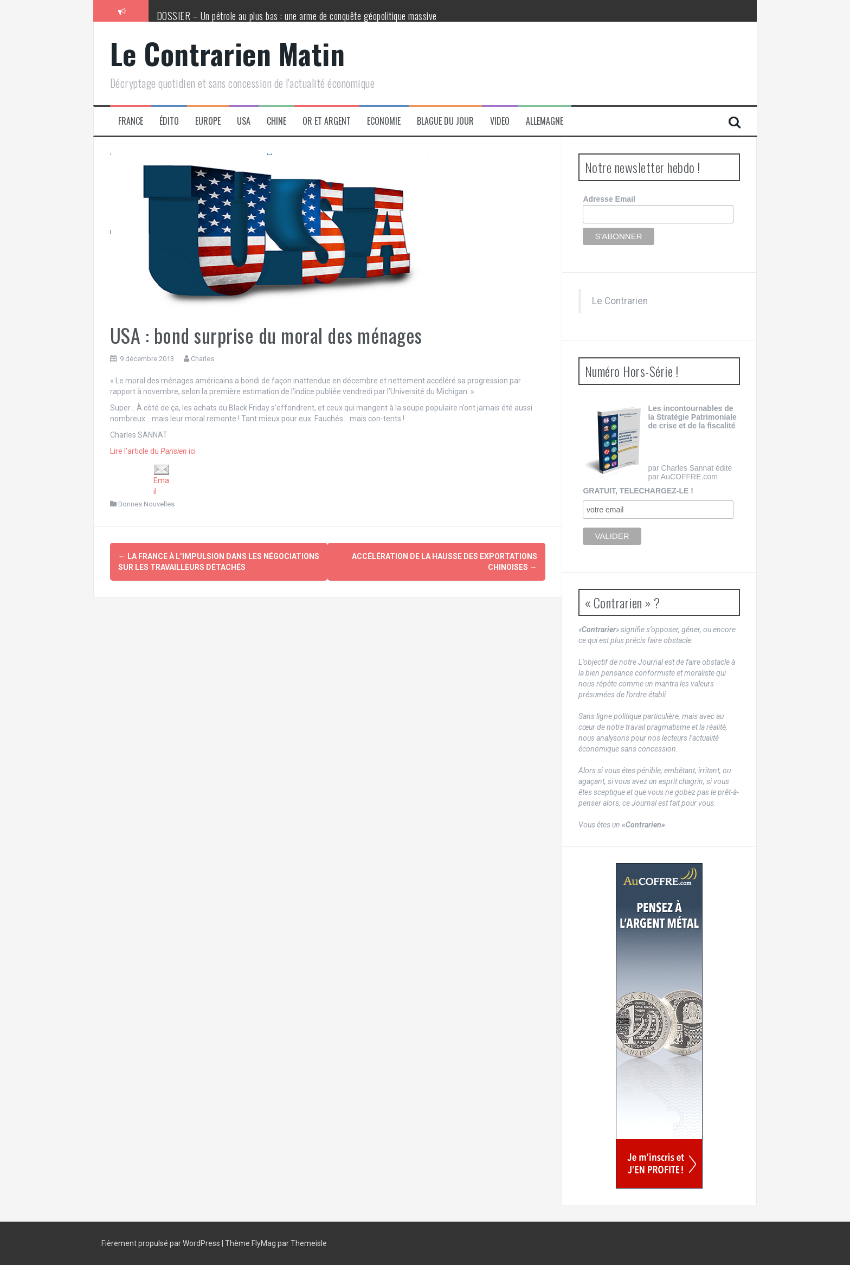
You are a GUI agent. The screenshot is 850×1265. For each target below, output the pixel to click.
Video (500, 121)
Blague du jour (445, 121)
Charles (202, 359)
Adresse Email (609, 199)
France (130, 121)
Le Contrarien (620, 301)
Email (161, 479)
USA (243, 121)
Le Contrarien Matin (227, 53)
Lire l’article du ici (153, 451)
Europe (208, 121)
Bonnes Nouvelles (146, 504)
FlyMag (264, 1243)
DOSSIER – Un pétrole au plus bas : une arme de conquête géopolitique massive (297, 16)
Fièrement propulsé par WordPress (161, 1243)
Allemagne (544, 121)
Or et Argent (326, 121)
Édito (169, 121)
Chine (276, 121)
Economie (384, 121)
